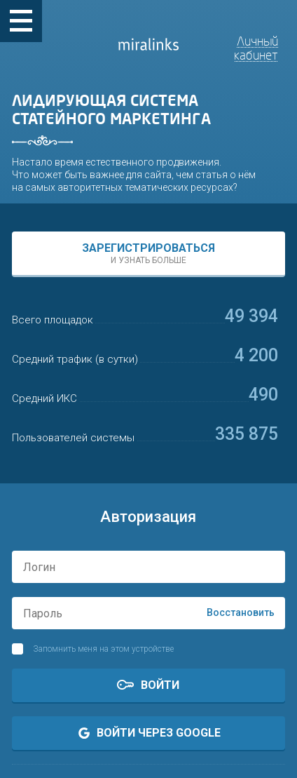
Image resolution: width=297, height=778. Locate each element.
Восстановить (241, 612)
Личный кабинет (256, 48)
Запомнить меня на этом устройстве (103, 649)
